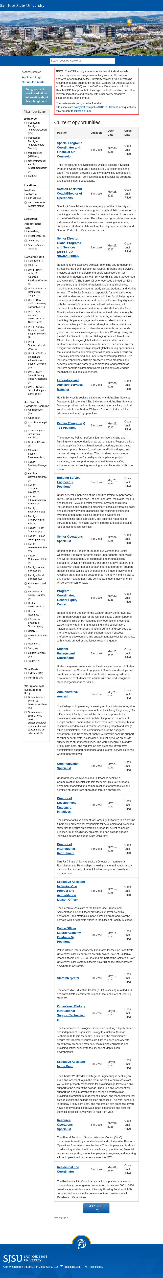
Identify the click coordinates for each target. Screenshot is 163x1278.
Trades (34, 661)
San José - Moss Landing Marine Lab (36, 206)
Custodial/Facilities (37, 444)
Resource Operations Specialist (65, 1125)
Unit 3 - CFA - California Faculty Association (37, 303)
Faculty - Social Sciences (36, 577)
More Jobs (96, 1208)
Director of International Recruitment (66, 849)
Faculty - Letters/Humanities (37, 547)
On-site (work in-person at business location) (37, 702)
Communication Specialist (68, 766)
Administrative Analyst (67, 694)
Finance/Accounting (37, 585)
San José (35, 198)
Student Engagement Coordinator (66, 653)
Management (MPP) (35, 155)
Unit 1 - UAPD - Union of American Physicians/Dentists (37, 277)
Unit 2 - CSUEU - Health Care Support (37, 292)
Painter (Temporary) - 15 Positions (71, 425)
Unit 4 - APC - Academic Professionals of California (36, 316)
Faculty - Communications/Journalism (37, 477)
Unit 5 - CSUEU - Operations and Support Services (37, 331)
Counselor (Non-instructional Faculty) (36, 434)
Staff (32, 176)
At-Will (33, 231)
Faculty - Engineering (36, 510)
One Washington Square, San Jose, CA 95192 (30, 1266)
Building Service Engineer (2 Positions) (68, 482)
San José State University (22, 5)
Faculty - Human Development (36, 538)
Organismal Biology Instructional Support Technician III (71, 1013)
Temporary (36, 240)
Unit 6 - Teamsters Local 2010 (36, 345)
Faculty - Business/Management (37, 465)
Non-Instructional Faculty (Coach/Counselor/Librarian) (37, 166)
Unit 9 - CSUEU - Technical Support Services (37, 390)
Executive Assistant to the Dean (71, 1064)
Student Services (37, 655)
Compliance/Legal (37, 424)
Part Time (36, 677)
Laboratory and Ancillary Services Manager (70, 385)
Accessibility (96, 1266)
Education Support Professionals (36, 454)
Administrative (35, 411)
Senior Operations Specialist (70, 539)
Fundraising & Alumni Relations (37, 595)
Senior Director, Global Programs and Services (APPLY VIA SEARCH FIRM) (69, 247)
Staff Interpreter (68, 978)
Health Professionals (36, 605)
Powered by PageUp (61, 1218)
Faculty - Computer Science (34, 488)
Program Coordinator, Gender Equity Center (67, 597)
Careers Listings (31, 72)
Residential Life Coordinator (68, 1169)
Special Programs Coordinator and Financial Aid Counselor (69, 149)
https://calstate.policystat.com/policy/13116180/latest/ (87, 107)
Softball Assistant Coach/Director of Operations (69, 193)
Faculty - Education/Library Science (37, 500)
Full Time (35, 673)
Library (33, 631)
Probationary (37, 236)
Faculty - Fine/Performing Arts (36, 520)
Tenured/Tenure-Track (36, 247)
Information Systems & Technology (35, 623)
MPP (32, 265)
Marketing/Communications (37, 637)
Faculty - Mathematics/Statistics (37, 559)
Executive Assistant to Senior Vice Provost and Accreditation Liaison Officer (71, 890)
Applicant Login (32, 77)
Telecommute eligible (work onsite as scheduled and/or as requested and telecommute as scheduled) (37, 722)
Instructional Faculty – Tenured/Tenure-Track (36, 143)
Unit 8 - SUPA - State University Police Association (37, 377)
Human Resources (35, 613)
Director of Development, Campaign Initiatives (67, 805)
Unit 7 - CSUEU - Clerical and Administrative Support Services (37, 360)
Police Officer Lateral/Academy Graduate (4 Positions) (69, 935)
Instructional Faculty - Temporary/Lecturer (37, 127)
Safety (33, 648)
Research (34, 643)
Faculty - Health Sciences (36, 530)
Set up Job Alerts (33, 82)
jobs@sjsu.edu (83, 111)
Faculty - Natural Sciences (36, 569)
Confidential (36, 260)
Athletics (34, 418)
